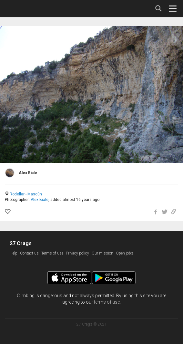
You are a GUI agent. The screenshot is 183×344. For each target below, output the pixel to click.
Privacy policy (77, 253)
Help (13, 253)
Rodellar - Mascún (26, 194)
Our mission (102, 253)
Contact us (29, 253)
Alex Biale (39, 199)
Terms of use (52, 253)
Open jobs (124, 253)
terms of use (107, 302)
